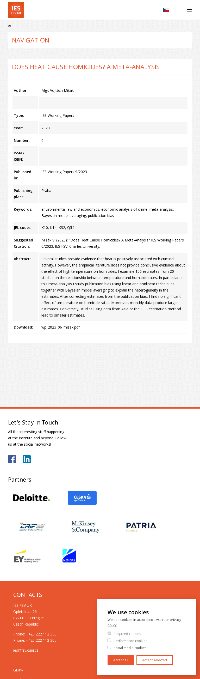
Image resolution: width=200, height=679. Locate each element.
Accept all (120, 660)
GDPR (18, 670)
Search (179, 10)
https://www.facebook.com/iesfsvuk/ (12, 459)
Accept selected (154, 660)
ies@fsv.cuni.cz (25, 650)
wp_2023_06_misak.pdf (60, 327)
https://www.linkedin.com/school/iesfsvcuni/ (27, 459)
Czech (166, 10)
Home (9, 26)
